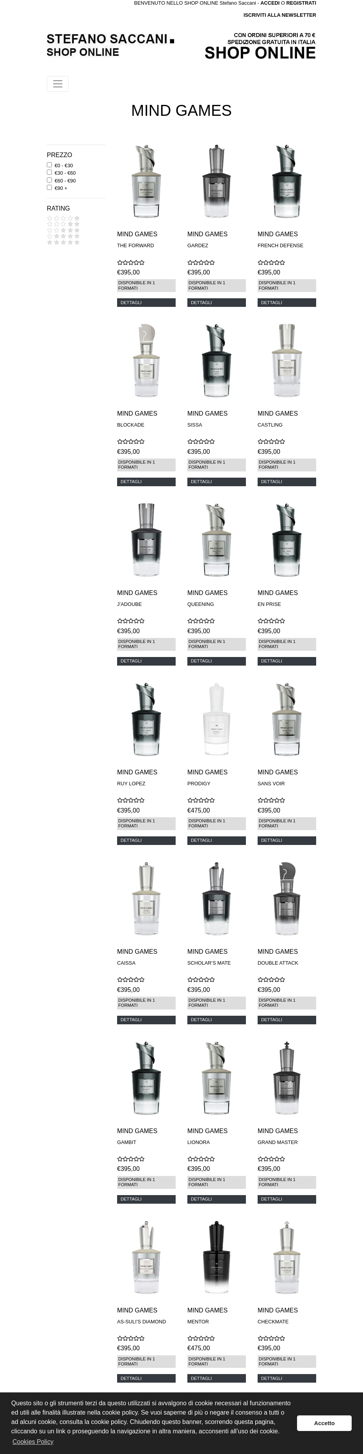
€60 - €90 (65, 181)
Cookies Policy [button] (32, 1441)
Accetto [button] (324, 1423)
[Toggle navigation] (58, 84)
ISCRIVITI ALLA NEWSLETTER (280, 15)
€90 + (61, 188)
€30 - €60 (65, 173)
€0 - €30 (64, 165)
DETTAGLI (131, 302)
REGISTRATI (301, 3)
